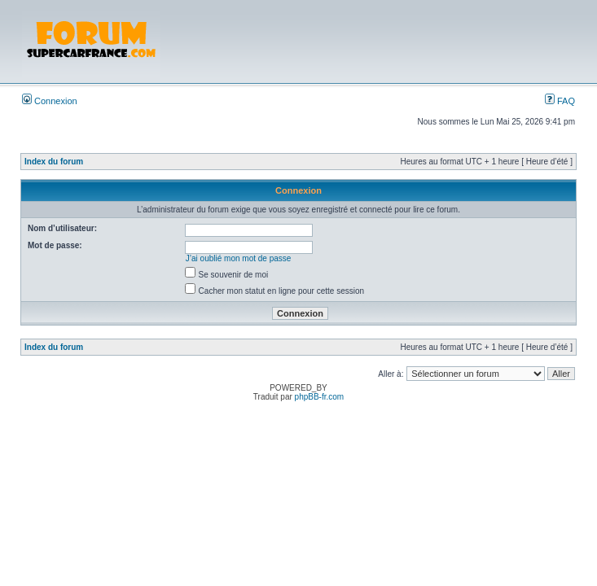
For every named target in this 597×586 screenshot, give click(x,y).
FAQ (560, 101)
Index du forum (53, 161)
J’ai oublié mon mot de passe (239, 258)
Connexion (49, 101)
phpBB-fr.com (320, 396)
